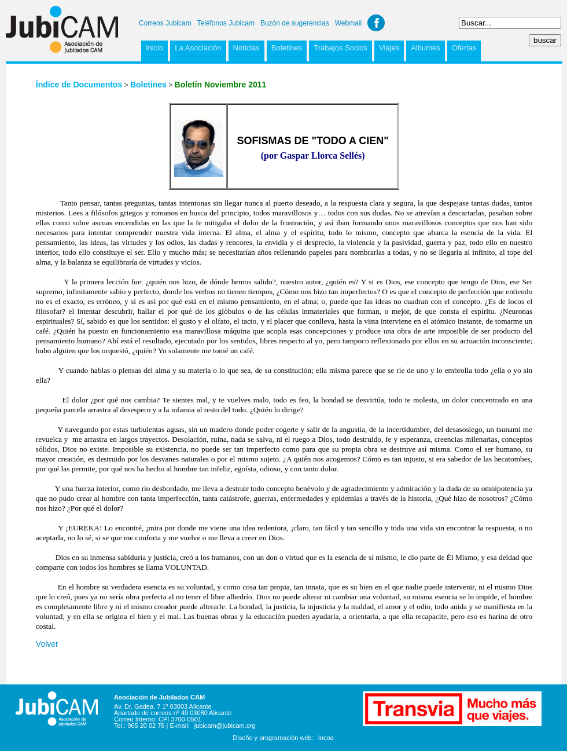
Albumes (425, 47)
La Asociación (198, 47)
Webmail (348, 23)
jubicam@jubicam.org (225, 725)
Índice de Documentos (79, 84)
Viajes (389, 47)
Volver (47, 644)
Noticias (246, 47)
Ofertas (464, 47)
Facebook (376, 22)
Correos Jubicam (165, 23)
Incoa (326, 737)
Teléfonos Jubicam (226, 23)
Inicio (154, 47)
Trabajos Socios (340, 47)
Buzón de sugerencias (294, 23)
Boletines (286, 47)
